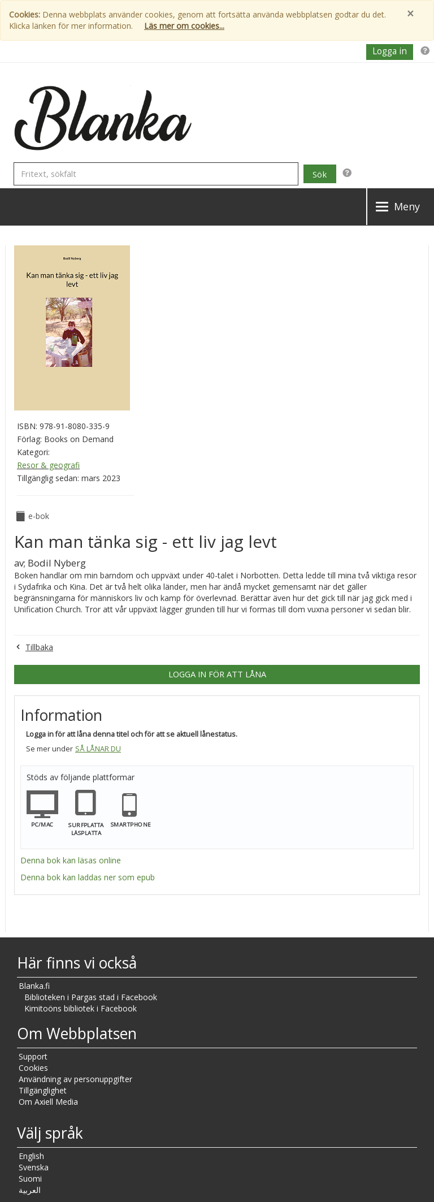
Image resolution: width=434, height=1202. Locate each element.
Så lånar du (98, 749)
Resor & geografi (48, 465)
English (31, 1156)
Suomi (30, 1178)
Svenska (34, 1167)
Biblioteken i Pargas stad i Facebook (90, 997)
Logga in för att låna (217, 674)
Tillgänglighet (43, 1090)
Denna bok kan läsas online (70, 860)
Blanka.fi (34, 985)
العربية (30, 1189)
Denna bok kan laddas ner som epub (87, 877)
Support (33, 1056)
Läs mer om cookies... (184, 25)
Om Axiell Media (48, 1101)
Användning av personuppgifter (75, 1079)
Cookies (33, 1067)
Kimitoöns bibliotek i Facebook (80, 1008)
